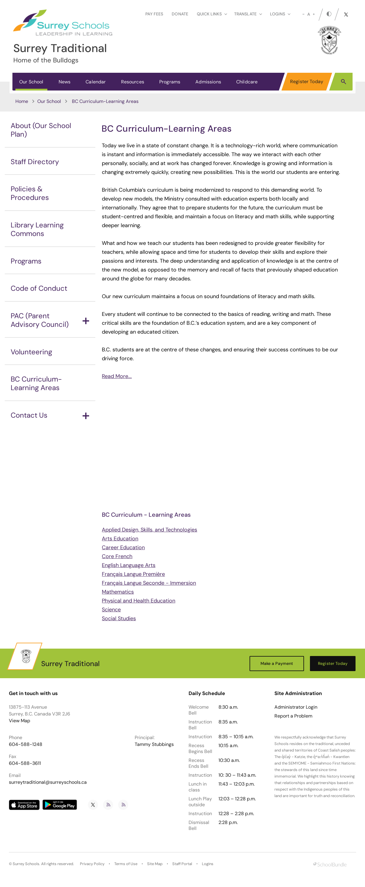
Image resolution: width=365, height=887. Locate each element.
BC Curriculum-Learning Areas (36, 383)
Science (111, 609)
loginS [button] (280, 14)
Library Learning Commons (37, 229)
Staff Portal (182, 863)
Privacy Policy (92, 863)
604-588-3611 (25, 763)
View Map (19, 721)
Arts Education (120, 538)
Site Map (155, 863)
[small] (303, 14)
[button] (343, 81)
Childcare (247, 82)
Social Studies (119, 618)
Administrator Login (295, 707)
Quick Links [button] (212, 14)
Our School (31, 82)
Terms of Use (125, 863)
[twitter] (346, 14)
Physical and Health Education (138, 600)
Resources (132, 82)
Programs (169, 82)
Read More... (117, 376)
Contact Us (50, 415)
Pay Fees (154, 14)
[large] (314, 14)
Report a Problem (293, 716)
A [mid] (308, 14)
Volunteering (31, 351)
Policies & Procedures (30, 193)
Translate (248, 14)
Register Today (306, 81)
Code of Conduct (39, 288)
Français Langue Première (133, 574)
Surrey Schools (26, 863)
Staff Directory (35, 161)
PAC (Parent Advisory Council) (50, 320)
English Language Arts (128, 565)
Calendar (96, 82)
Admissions (208, 82)
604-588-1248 (25, 744)
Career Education (123, 547)
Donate (180, 14)
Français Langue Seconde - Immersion (149, 583)
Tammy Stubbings (154, 744)
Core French (117, 556)
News (65, 82)
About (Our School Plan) (41, 130)
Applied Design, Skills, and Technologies (149, 529)
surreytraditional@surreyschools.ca (48, 782)
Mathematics (118, 591)
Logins (207, 863)
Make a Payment (277, 663)
